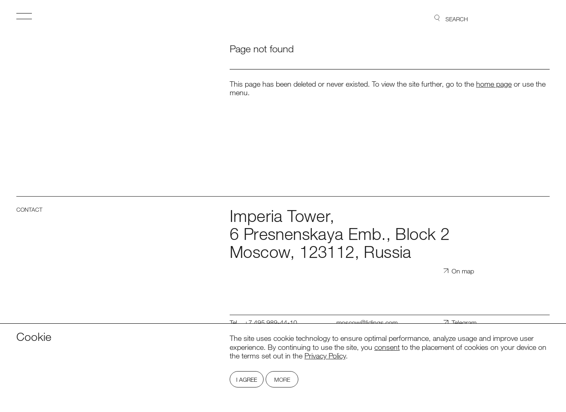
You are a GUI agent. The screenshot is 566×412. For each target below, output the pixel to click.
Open (24, 16)
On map (463, 271)
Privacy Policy (325, 355)
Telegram (464, 323)
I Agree (246, 379)
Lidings (526, 18)
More (282, 379)
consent (387, 347)
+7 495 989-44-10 (270, 323)
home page (494, 83)
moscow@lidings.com (367, 323)
